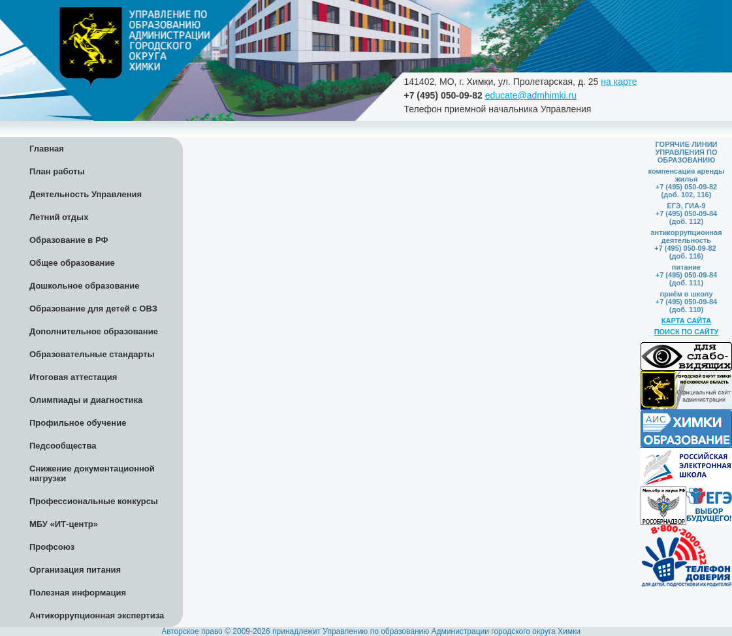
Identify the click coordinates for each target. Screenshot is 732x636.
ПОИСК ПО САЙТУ (686, 332)
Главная (46, 148)
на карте (619, 81)
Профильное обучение (77, 423)
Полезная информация (77, 592)
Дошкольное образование (84, 286)
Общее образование (72, 263)
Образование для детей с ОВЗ (93, 308)
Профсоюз (51, 547)
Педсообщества (62, 446)
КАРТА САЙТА (686, 321)
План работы (57, 171)
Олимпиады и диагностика (85, 400)
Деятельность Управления (85, 194)
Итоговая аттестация (73, 377)
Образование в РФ (68, 240)
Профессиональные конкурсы (93, 501)
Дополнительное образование (93, 331)
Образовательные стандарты (92, 354)
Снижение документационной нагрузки (92, 473)
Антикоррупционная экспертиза (96, 615)
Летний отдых (58, 217)
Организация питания (75, 570)
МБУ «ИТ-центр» (63, 524)
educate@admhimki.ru (531, 95)
